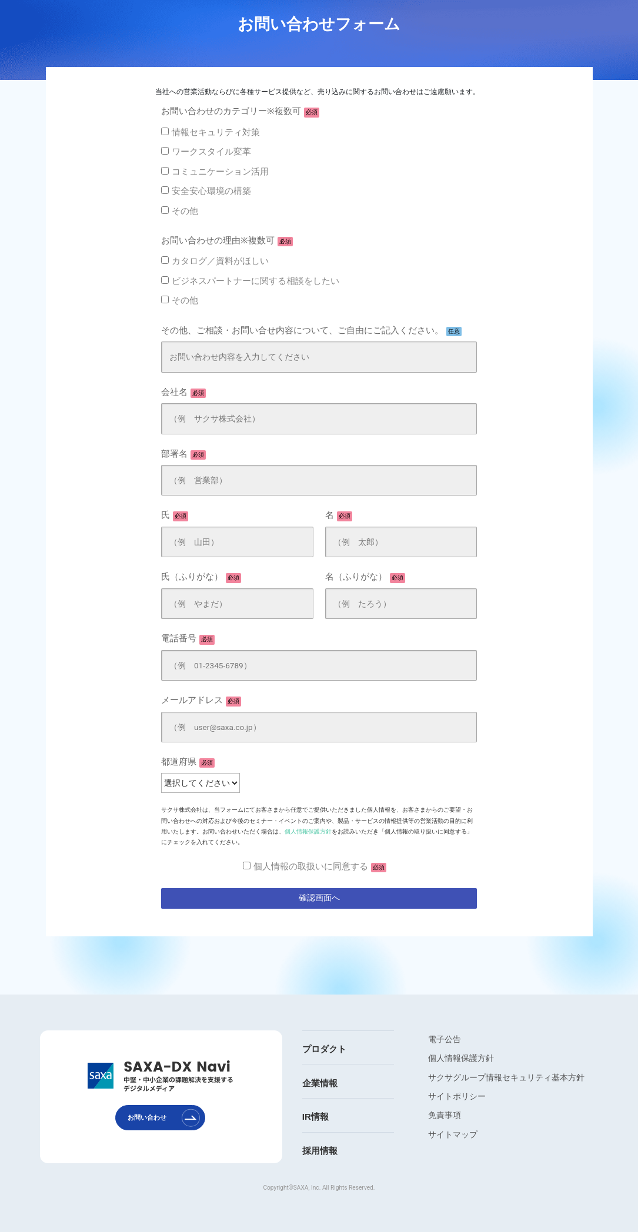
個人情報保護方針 (308, 831)
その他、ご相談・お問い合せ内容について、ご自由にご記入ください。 (311, 331)
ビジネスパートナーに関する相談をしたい (255, 281)
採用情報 (320, 1151)
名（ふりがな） (365, 577)
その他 (185, 211)
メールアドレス (201, 701)
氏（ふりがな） (201, 577)
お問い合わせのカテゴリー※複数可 (240, 112)
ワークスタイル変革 (211, 151)
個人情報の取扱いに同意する (319, 867)
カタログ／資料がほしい (220, 261)
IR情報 (315, 1116)
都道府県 (188, 762)
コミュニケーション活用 (220, 171)
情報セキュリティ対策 (216, 132)
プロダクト (324, 1049)
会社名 (183, 393)
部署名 (183, 454)
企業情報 (320, 1083)
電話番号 (188, 639)
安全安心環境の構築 (211, 191)
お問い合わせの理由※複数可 (227, 241)
